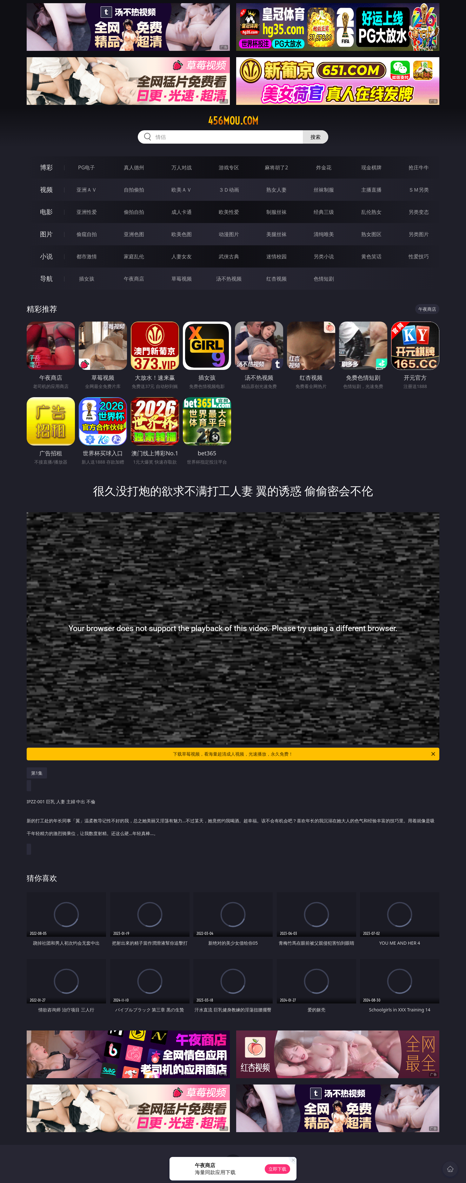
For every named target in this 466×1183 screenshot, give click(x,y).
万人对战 (181, 167)
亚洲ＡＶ (87, 189)
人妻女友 (181, 256)
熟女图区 (371, 234)
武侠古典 (229, 256)
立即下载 (277, 1169)
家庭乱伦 (134, 256)
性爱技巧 (419, 256)
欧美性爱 (229, 211)
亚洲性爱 (87, 211)
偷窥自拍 (87, 234)
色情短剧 (324, 278)
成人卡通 (181, 211)
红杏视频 (276, 278)
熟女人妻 (276, 189)
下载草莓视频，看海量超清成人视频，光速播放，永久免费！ (304, 754)
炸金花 (323, 167)
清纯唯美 (324, 234)
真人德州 (134, 167)
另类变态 (419, 211)
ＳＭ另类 (419, 189)
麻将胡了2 (276, 167)
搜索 (315, 136)
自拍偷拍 (134, 189)
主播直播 (371, 189)
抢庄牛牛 (419, 167)
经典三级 (324, 211)
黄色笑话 (371, 256)
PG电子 (86, 167)
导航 (46, 278)
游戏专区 (229, 167)
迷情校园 (276, 256)
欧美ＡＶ (181, 189)
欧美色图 (181, 234)
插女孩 (86, 278)
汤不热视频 (229, 278)
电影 (46, 211)
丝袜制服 (324, 189)
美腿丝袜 (276, 234)
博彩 (46, 167)
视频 (46, 189)
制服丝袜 (276, 211)
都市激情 (87, 256)
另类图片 (419, 234)
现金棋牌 (371, 167)
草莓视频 (181, 278)
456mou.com (233, 120)
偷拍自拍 (134, 211)
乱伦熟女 (371, 211)
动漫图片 (229, 234)
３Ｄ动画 (229, 189)
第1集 (37, 773)
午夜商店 (134, 278)
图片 (46, 234)
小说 (46, 256)
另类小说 (324, 256)
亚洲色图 (134, 234)
